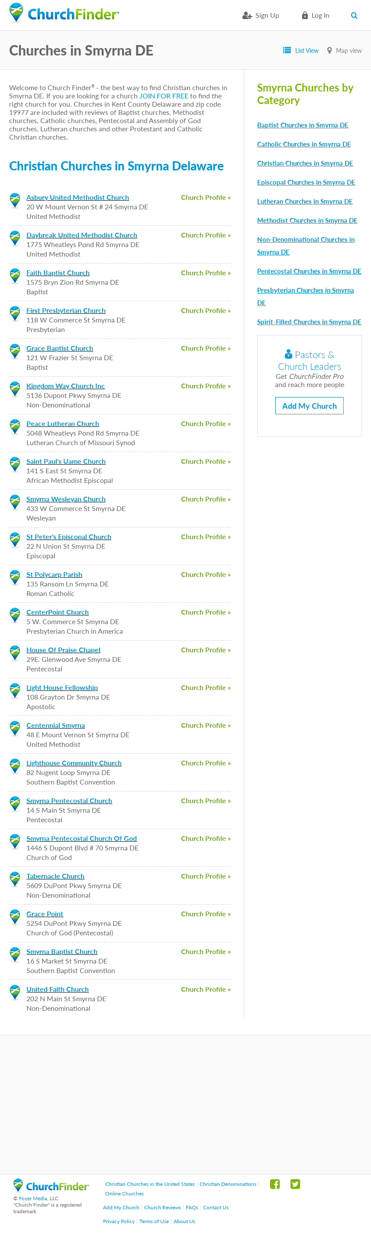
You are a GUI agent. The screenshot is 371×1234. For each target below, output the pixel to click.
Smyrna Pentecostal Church (69, 800)
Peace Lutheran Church (62, 423)
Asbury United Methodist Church (77, 197)
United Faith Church (57, 989)
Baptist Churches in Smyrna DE (302, 125)
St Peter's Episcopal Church (68, 536)
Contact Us (216, 1207)
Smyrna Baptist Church (61, 951)
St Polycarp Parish (54, 574)
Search (356, 15)
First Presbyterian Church (66, 310)
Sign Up (267, 15)
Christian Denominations (228, 1184)
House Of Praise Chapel (63, 649)
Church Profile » (206, 197)
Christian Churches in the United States (150, 1184)
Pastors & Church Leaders (309, 360)
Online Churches (124, 1193)
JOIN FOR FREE (163, 95)
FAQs (192, 1207)
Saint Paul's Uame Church (66, 461)
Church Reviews (162, 1207)
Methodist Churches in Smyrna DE (307, 220)
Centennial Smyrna (55, 725)
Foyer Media (33, 1198)
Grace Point (44, 913)
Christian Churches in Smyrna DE (305, 163)
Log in (320, 15)
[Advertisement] (185, 1104)
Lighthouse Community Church (74, 763)
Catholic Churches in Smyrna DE (304, 144)
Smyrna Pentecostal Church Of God (81, 838)
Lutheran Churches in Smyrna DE (305, 201)
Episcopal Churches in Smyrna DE (306, 182)
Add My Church (309, 405)
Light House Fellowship (62, 687)
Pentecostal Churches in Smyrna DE (309, 271)
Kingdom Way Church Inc (65, 385)
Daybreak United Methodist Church (81, 235)
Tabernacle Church (55, 876)
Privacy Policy (119, 1221)
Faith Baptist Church (58, 272)
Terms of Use (154, 1221)
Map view (349, 50)
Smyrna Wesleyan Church (66, 499)
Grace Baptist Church (59, 348)
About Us (184, 1221)
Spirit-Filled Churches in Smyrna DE (309, 322)
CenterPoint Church (57, 612)
